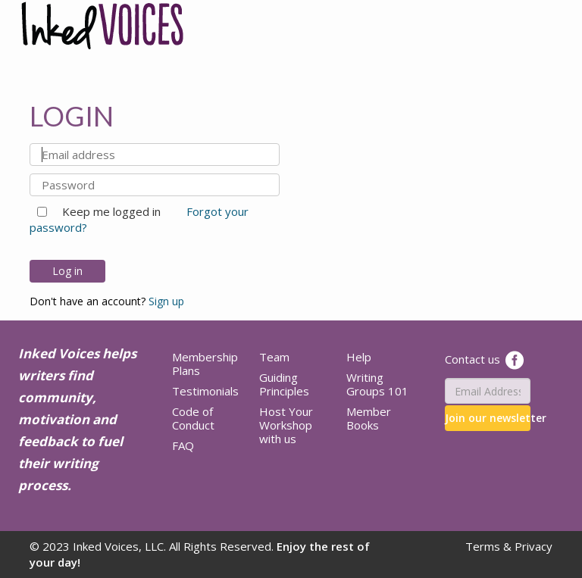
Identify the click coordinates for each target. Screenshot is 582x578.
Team (274, 356)
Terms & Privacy (508, 546)
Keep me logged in (105, 211)
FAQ (183, 445)
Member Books (368, 418)
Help (358, 356)
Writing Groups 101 (377, 384)
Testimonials (205, 390)
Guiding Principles (284, 384)
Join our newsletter (487, 418)
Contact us (472, 359)
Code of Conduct (193, 418)
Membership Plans (205, 363)
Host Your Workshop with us (286, 425)
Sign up (166, 301)
